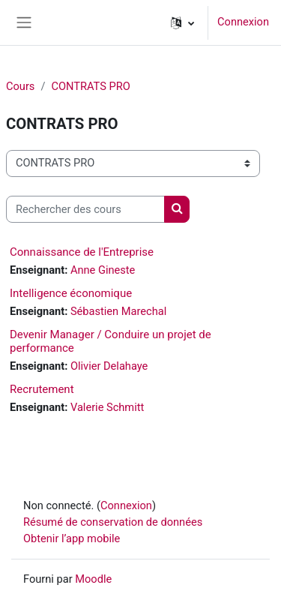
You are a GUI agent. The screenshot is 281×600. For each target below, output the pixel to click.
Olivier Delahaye (109, 366)
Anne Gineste (102, 270)
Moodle (93, 579)
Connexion (243, 21)
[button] (182, 22)
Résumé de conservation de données (112, 522)
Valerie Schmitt (107, 407)
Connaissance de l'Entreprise (82, 252)
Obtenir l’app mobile (71, 538)
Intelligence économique (71, 293)
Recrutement (42, 389)
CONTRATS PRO (90, 86)
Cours (20, 86)
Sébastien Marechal (118, 311)
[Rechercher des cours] (85, 209)
